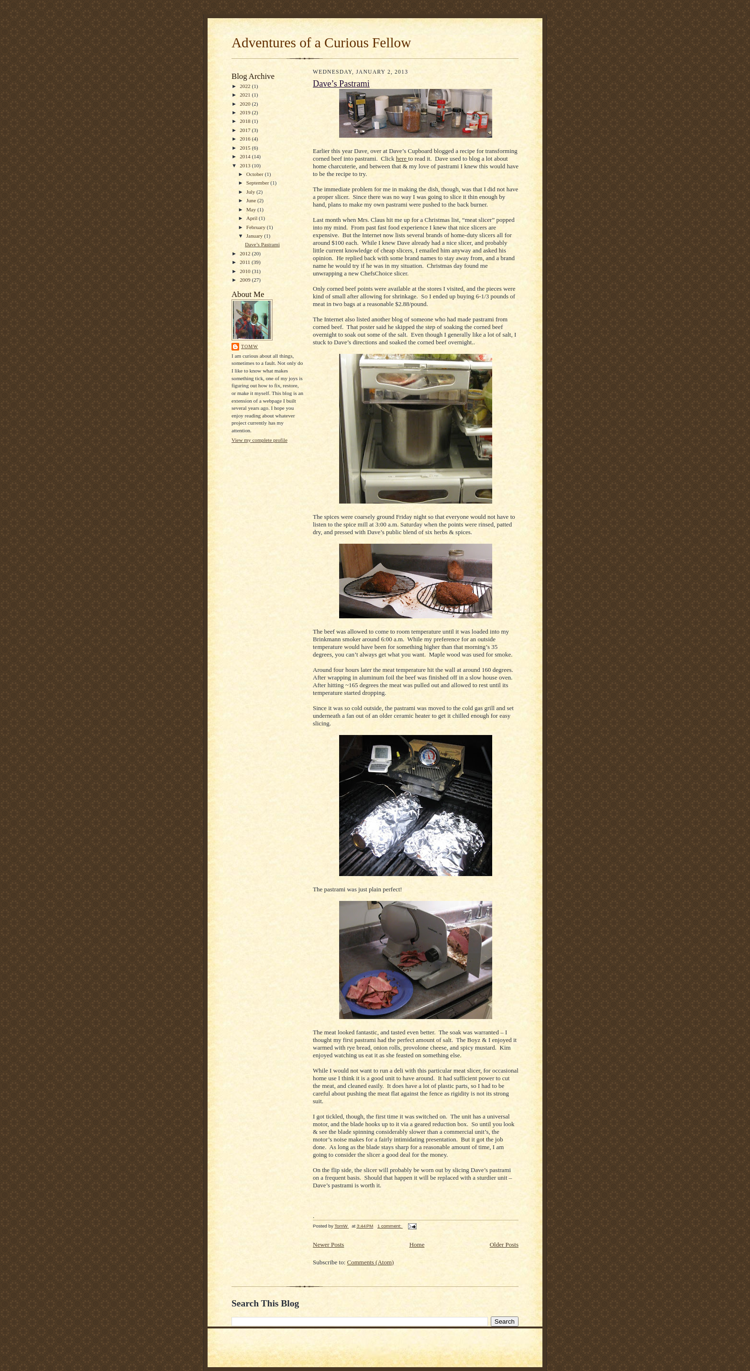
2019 (246, 112)
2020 (246, 104)
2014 (246, 156)
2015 (246, 148)
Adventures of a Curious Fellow (321, 42)
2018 (246, 121)
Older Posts (504, 1244)
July (251, 192)
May (251, 209)
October (255, 174)
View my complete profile (259, 440)
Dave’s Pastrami (262, 244)
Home (417, 1244)
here (402, 158)
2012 (246, 253)
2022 (246, 86)
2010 (246, 271)
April (252, 218)
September (258, 183)
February (256, 227)
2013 (246, 165)
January (255, 236)
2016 (246, 139)
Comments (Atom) (370, 1262)
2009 (246, 280)
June (251, 200)
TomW (249, 346)
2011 (246, 262)
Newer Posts (328, 1244)
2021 (246, 95)
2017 (246, 130)
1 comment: (390, 1225)
